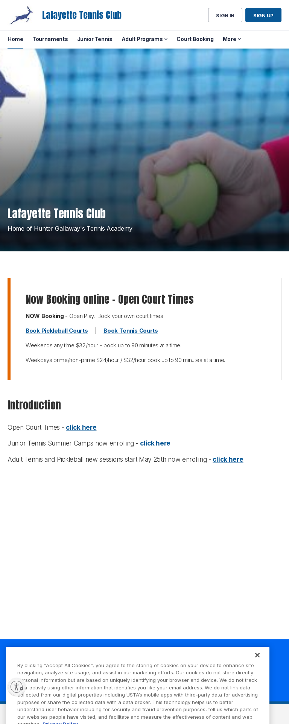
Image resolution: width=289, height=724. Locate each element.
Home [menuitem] (15, 39)
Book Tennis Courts (130, 330)
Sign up (263, 15)
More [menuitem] (229, 39)
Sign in (225, 15)
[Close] (257, 661)
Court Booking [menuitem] (194, 39)
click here (81, 427)
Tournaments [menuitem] (50, 39)
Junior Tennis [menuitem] (95, 39)
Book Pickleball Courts (57, 330)
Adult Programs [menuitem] (142, 39)
